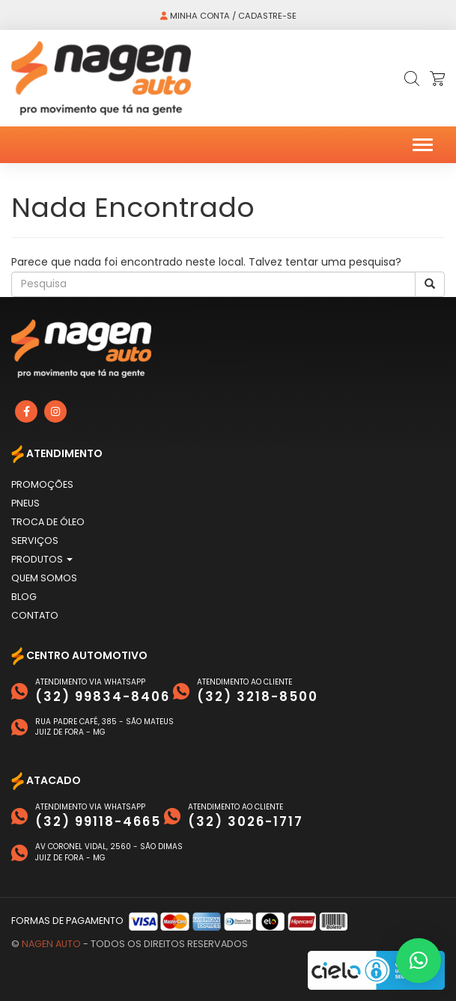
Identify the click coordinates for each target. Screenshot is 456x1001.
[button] (418, 960)
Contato (34, 615)
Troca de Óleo (48, 521)
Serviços (34, 540)
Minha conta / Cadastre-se (228, 16)
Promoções (42, 484)
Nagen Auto (51, 943)
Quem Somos (44, 578)
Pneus (25, 503)
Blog (24, 596)
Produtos (42, 559)
